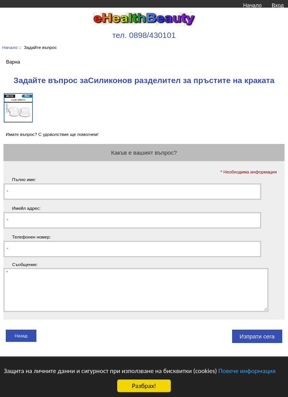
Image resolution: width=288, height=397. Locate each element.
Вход (277, 5)
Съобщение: (25, 264)
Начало (252, 5)
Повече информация (246, 375)
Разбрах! (144, 390)
